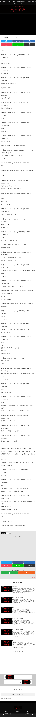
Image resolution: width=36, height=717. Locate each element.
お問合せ (27, 713)
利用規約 (18, 711)
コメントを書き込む (18, 694)
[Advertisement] (18, 25)
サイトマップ (29, 711)
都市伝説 (9, 533)
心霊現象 (3, 533)
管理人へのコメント (9, 713)
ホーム (6, 711)
